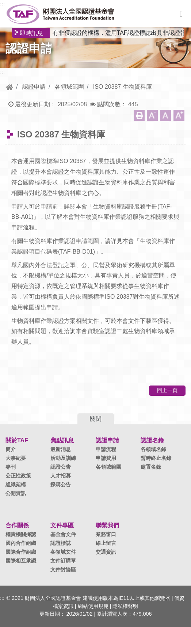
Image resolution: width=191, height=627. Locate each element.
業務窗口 (106, 534)
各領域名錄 (153, 449)
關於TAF (16, 440)
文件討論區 (63, 569)
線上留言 (106, 543)
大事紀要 (15, 458)
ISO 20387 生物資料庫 (122, 87)
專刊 (10, 467)
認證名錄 (152, 440)
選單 (181, 14)
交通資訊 (106, 552)
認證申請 (34, 87)
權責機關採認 (20, 534)
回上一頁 (167, 390)
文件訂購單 (63, 561)
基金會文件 (63, 534)
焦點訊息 (62, 440)
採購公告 (60, 484)
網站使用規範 (93, 606)
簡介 (10, 449)
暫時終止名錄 (156, 458)
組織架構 (15, 484)
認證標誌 (60, 543)
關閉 (96, 419)
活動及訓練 (63, 458)
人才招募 (60, 476)
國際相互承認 (20, 561)
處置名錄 (151, 467)
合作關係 (17, 525)
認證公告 (60, 467)
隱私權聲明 (125, 606)
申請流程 (106, 449)
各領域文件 (63, 552)
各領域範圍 (69, 87)
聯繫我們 (107, 525)
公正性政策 (18, 476)
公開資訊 (15, 493)
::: (2, 4)
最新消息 (60, 449)
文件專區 (62, 525)
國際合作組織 (20, 552)
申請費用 (106, 458)
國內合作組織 (20, 543)
